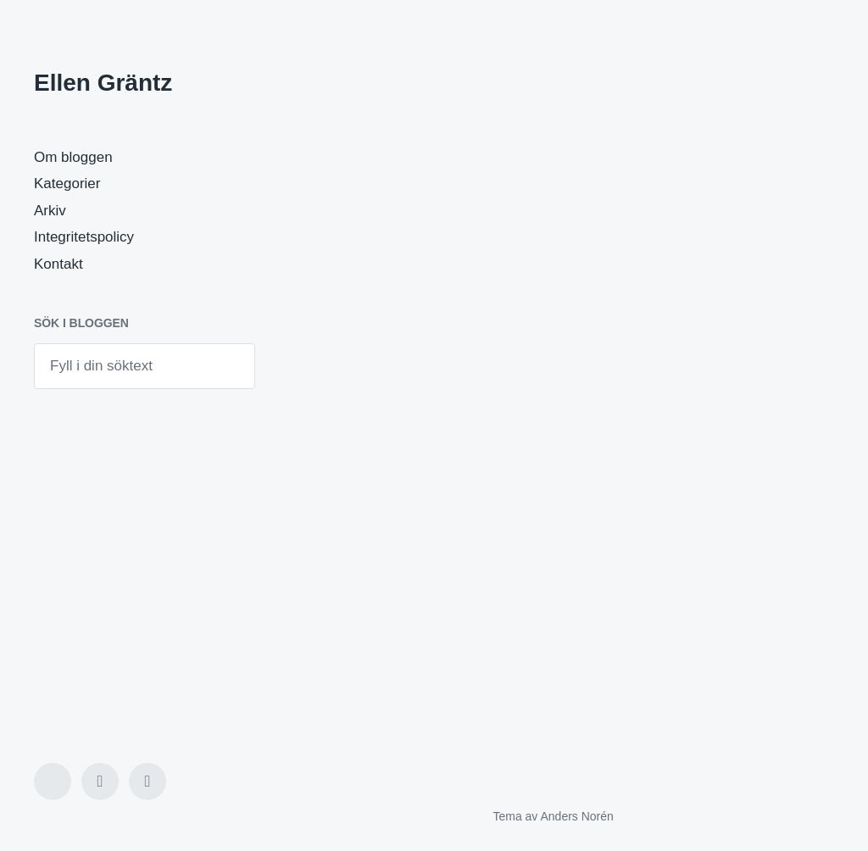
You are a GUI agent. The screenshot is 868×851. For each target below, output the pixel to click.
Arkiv (50, 211)
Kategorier (67, 183)
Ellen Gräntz (103, 83)
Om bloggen (73, 157)
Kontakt (58, 264)
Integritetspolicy (84, 237)
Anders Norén (576, 816)
